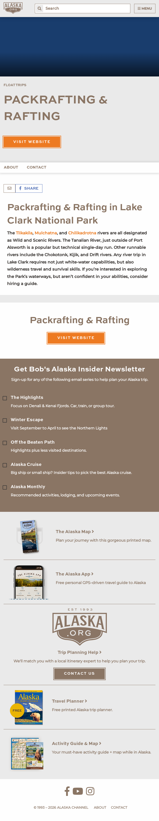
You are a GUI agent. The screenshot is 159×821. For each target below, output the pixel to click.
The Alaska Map (75, 532)
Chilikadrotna (82, 233)
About (11, 168)
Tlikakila (24, 233)
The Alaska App (75, 574)
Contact (36, 168)
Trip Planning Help (80, 652)
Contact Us (79, 674)
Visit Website (31, 142)
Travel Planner (69, 701)
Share (28, 189)
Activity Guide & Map (76, 743)
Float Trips (15, 85)
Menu (145, 8)
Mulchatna (46, 233)
